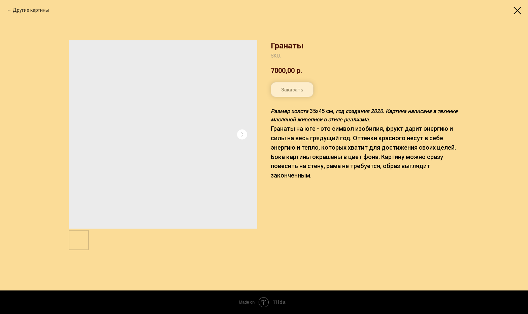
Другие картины (31, 10)
